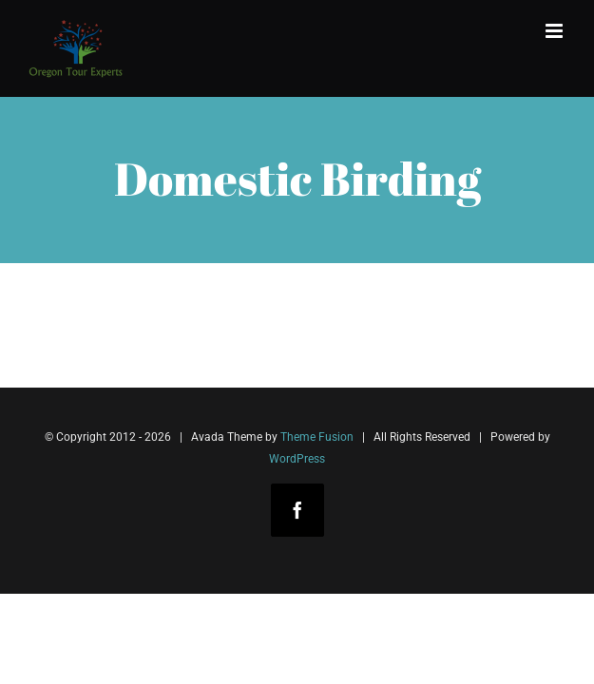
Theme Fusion (317, 437)
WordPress (297, 459)
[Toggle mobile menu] (555, 31)
